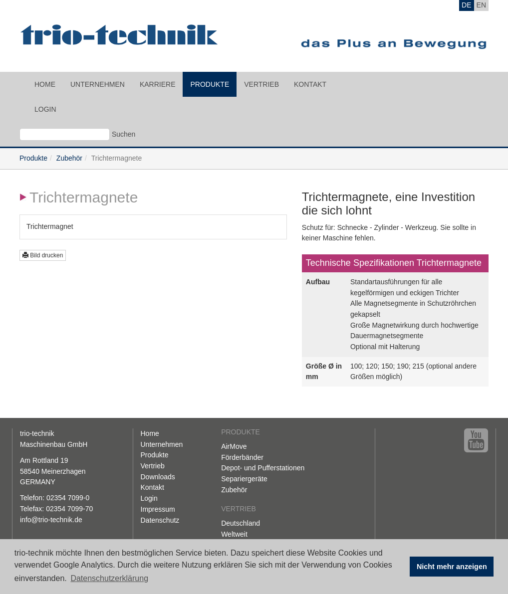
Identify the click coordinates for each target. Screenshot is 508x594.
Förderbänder (242, 457)
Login (45, 109)
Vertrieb (261, 84)
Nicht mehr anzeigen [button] (452, 567)
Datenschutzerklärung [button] (109, 578)
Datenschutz (160, 520)
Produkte (209, 84)
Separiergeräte (244, 479)
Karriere (158, 84)
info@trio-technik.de (51, 520)
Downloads (158, 477)
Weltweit (234, 534)
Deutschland (240, 523)
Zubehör (69, 158)
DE (466, 5)
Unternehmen (97, 84)
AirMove (234, 446)
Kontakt (310, 84)
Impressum (158, 509)
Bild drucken (42, 255)
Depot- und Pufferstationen (262, 468)
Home (44, 84)
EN (481, 5)
